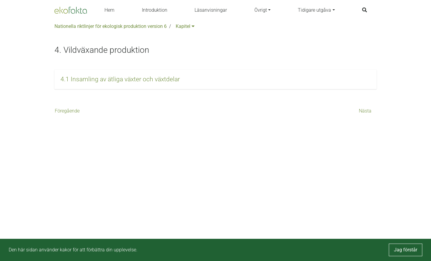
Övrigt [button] (260, 10)
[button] (215, 79)
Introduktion (154, 10)
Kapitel (185, 26)
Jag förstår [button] (405, 250)
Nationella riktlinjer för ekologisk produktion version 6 (110, 26)
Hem (109, 10)
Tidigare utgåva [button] (314, 10)
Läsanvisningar (211, 10)
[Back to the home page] (70, 10)
